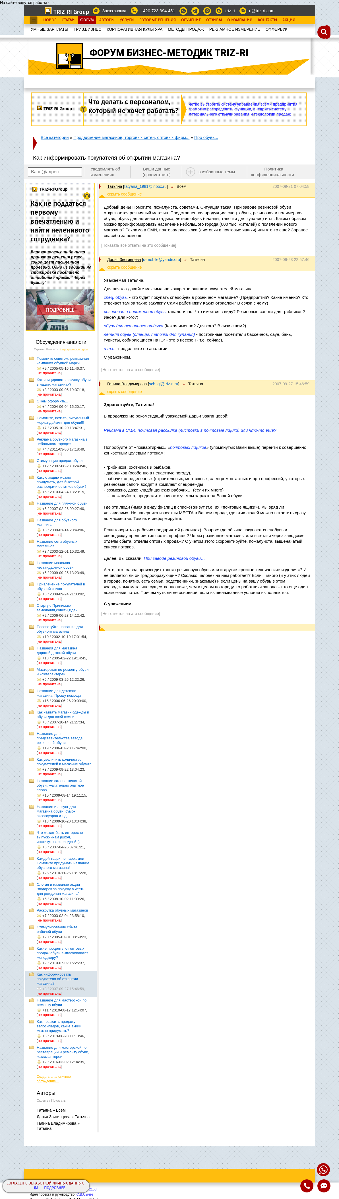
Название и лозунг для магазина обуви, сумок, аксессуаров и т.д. (57, 811)
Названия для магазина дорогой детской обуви (57, 650)
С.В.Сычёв (85, 1194)
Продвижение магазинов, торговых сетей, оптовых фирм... (131, 137)
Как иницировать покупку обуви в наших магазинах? (64, 382)
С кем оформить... (52, 401)
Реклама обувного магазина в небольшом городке (62, 441)
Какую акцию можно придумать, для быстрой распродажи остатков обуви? (61, 482)
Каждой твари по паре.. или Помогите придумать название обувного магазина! (63, 863)
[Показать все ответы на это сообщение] (138, 245)
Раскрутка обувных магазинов (62, 910)
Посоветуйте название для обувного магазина (60, 629)
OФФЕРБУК (277, 29)
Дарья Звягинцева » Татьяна (63, 1116)
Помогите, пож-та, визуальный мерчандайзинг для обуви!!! (63, 420)
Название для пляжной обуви (62, 503)
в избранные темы (217, 171)
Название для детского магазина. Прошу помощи (59, 693)
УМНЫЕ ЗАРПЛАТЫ (49, 29)
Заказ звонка (114, 11)
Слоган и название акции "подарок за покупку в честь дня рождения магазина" (60, 889)
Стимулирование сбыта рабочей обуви (57, 929)
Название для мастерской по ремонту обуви (61, 1002)
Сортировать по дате (74, 349)
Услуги (127, 20)
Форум (87, 20)
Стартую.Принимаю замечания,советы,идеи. (57, 607)
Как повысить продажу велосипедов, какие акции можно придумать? (59, 1026)
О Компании (240, 20)
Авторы (106, 20)
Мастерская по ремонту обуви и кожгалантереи (62, 671)
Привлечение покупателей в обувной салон (61, 586)
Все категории (55, 137)
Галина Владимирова (127, 384)
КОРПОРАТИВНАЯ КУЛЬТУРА (134, 29)
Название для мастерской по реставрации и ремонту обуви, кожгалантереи (63, 1052)
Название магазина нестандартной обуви (55, 565)
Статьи (68, 20)
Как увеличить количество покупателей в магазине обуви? (64, 761)
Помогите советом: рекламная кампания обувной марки (63, 360)
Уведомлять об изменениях (105, 171)
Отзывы (214, 20)
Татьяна (114, 186)
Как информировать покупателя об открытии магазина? (57, 979)
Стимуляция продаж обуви (59, 460)
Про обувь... (206, 137)
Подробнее (54, 1188)
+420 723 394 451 (157, 10)
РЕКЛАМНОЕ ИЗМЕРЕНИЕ (234, 29)
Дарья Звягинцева (124, 259)
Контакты (267, 20)
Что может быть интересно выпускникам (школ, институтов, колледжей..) (60, 837)
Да (36, 1188)
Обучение (191, 20)
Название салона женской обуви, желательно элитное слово (60, 785)
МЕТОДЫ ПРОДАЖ (186, 29)
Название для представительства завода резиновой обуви (59, 738)
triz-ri (230, 10)
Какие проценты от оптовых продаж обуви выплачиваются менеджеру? (62, 953)
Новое (49, 20)
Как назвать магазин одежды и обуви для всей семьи (63, 714)
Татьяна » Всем (51, 1110)
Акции (288, 20)
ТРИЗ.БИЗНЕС (88, 29)
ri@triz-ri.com (261, 10)
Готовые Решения (157, 20)
